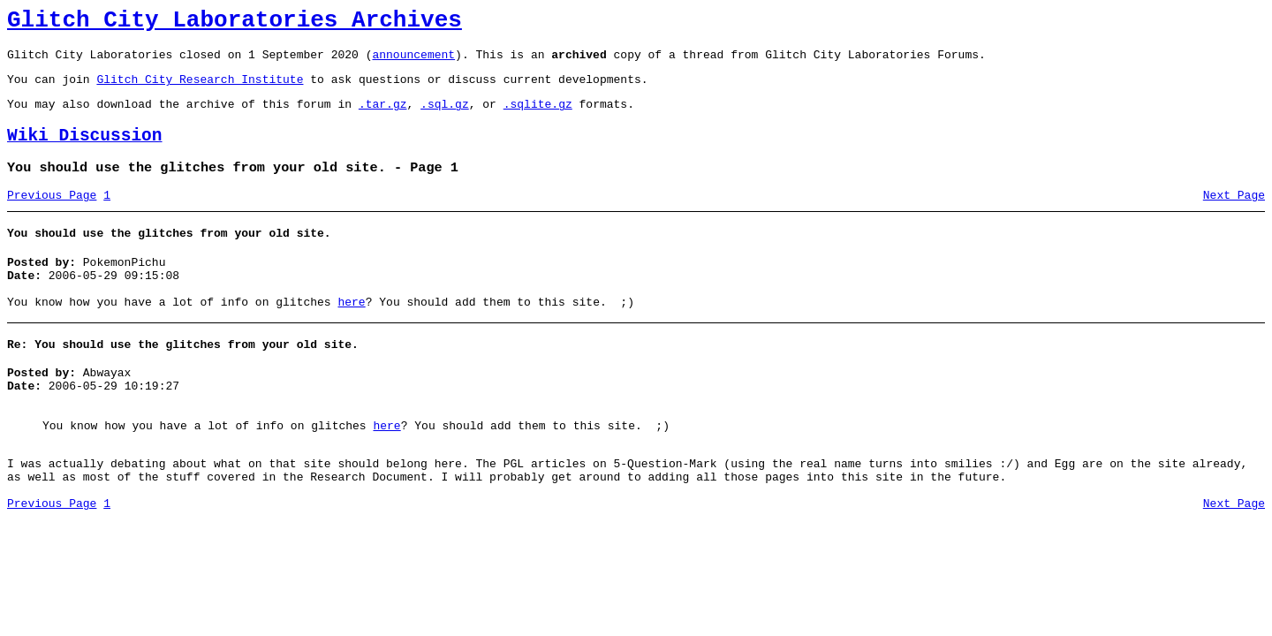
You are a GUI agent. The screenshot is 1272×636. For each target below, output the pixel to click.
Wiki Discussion (85, 151)
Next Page (1234, 216)
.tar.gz (383, 117)
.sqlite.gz (538, 117)
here (351, 334)
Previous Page (51, 216)
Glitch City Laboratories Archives (234, 23)
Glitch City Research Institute (199, 89)
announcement (413, 62)
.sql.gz (444, 117)
